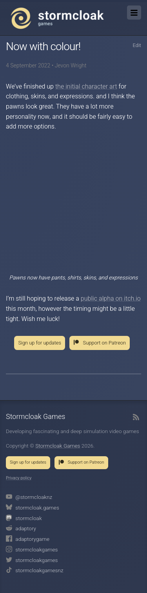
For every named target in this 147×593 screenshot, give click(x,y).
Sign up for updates (39, 342)
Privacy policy (18, 478)
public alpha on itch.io (111, 298)
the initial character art (86, 86)
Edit (136, 45)
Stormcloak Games (57, 18)
